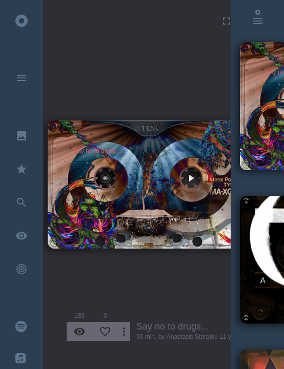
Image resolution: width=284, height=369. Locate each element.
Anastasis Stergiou (192, 336)
